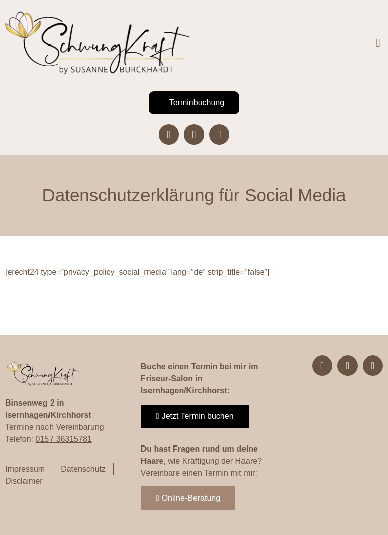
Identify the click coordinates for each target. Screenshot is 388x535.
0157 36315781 (63, 439)
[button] (378, 43)
